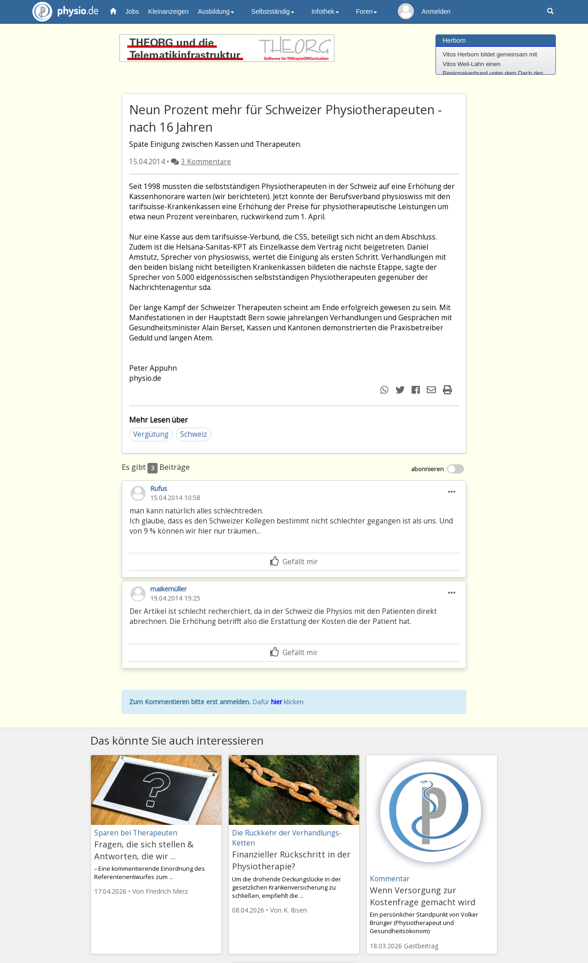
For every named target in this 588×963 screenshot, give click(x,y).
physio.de (61, 12)
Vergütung (151, 434)
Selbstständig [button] (272, 11)
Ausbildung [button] (216, 11)
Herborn (454, 40)
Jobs (132, 11)
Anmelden (436, 11)
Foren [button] (367, 11)
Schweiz (193, 434)
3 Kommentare (206, 162)
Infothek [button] (325, 11)
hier (276, 701)
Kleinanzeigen (168, 11)
